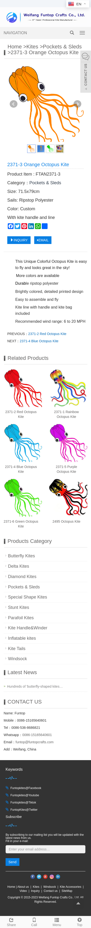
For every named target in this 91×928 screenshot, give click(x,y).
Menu (57, 921)
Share (11, 921)
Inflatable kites (22, 638)
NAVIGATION (15, 33)
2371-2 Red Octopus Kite (47, 334)
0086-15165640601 (37, 735)
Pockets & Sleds (62, 47)
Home (15, 47)
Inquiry (35, 891)
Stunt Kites (18, 607)
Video (23, 891)
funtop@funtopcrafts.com (35, 742)
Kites (32, 47)
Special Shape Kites (27, 597)
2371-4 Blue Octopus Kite (39, 341)
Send (12, 862)
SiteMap (67, 891)
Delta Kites (18, 566)
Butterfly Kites (21, 555)
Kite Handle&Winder (27, 627)
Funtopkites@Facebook (25, 788)
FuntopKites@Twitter (24, 809)
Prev (13, 104)
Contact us (51, 891)
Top (79, 921)
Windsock (17, 658)
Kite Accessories (70, 887)
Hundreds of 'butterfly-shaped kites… (35, 686)
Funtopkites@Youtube (24, 795)
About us (23, 887)
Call (34, 921)
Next (77, 104)
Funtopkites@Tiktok (23, 802)
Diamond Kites (22, 576)
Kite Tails (16, 648)
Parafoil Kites (21, 617)
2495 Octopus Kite (66, 521)
